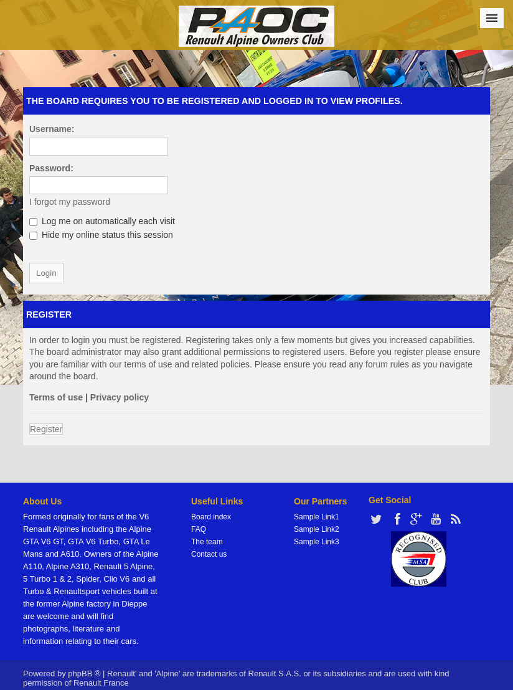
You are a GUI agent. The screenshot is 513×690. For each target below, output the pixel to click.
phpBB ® (84, 673)
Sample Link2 (316, 529)
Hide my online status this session (101, 235)
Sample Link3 (316, 541)
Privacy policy (119, 397)
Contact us (209, 554)
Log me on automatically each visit (102, 221)
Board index (211, 517)
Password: (51, 168)
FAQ (198, 529)
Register (46, 429)
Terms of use (56, 397)
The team (207, 541)
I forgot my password (69, 202)
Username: (51, 129)
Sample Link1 (316, 517)
